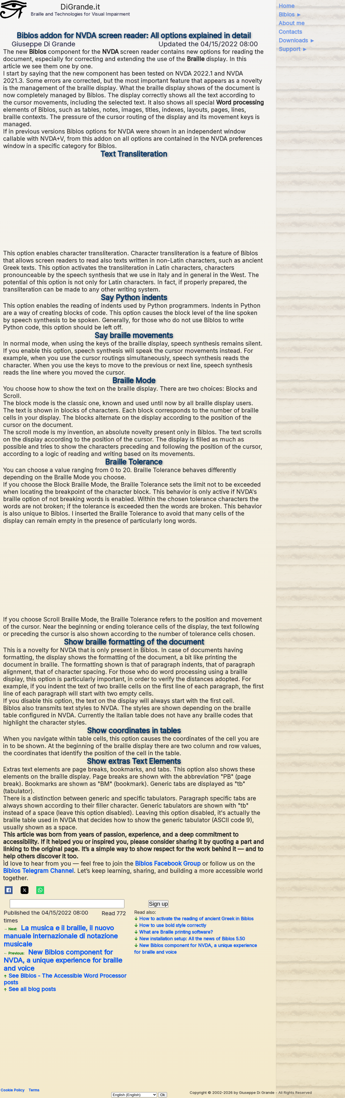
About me (292, 23)
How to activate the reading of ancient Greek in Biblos (194, 918)
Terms (33, 1090)
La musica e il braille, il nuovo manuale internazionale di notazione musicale (61, 936)
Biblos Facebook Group (168, 863)
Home (287, 6)
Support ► (293, 49)
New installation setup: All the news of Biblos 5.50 (189, 938)
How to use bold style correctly (170, 925)
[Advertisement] (134, 203)
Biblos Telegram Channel (38, 870)
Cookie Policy (12, 1090)
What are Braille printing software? (173, 932)
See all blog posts (30, 989)
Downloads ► (297, 40)
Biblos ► (290, 14)
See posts (65, 979)
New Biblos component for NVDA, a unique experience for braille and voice (63, 960)
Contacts (290, 31)
